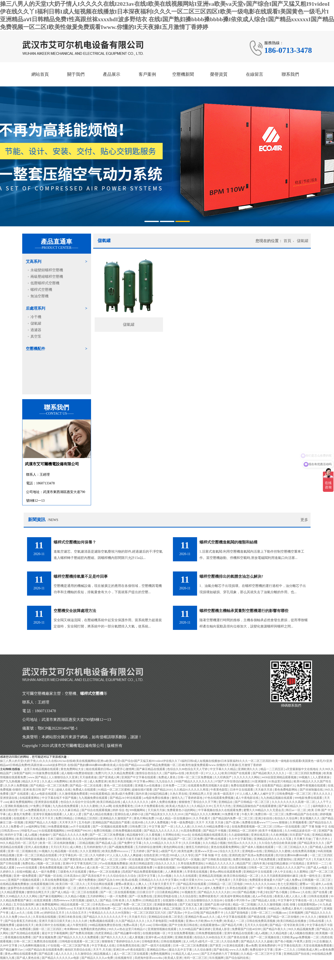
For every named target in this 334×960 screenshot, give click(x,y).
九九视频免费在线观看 (93, 798)
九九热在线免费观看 (65, 806)
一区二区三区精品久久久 (292, 847)
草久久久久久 (322, 793)
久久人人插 (183, 826)
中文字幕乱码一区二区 (74, 855)
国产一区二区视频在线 (265, 937)
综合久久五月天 (230, 851)
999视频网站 (137, 810)
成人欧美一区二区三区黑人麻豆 (107, 867)
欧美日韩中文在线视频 (51, 925)
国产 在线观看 (20, 793)
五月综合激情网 (24, 904)
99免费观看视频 (58, 826)
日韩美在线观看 (318, 896)
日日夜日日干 (146, 892)
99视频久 (305, 777)
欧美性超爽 (185, 851)
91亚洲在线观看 (233, 945)
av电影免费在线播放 (156, 798)
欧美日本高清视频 (121, 781)
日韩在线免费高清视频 (261, 921)
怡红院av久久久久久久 (242, 843)
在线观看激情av (210, 925)
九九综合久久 (165, 781)
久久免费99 (134, 900)
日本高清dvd (72, 875)
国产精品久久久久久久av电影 (61, 958)
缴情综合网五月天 (38, 892)
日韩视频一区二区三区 (317, 880)
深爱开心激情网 (124, 769)
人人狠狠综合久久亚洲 (63, 777)
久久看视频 (153, 834)
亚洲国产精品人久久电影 (41, 822)
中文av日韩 (192, 912)
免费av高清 (130, 925)
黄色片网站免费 (144, 818)
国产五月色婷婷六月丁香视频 (220, 953)
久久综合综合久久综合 (122, 875)
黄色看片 (225, 880)
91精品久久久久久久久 (220, 863)
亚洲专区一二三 (317, 863)
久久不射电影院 (157, 921)
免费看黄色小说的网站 (182, 810)
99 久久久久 (309, 916)
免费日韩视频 (102, 830)
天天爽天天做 (303, 839)
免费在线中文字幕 (262, 949)
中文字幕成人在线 (103, 945)
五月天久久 (190, 908)
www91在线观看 (27, 867)
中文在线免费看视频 (181, 933)
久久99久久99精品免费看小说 (211, 826)
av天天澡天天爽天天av (188, 888)
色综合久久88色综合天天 (210, 937)
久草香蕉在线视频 (196, 871)
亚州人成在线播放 (37, 847)
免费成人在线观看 (85, 789)
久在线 (307, 892)
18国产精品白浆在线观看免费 (44, 949)
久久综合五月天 (76, 912)
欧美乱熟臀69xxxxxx (115, 851)
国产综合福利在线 (237, 958)
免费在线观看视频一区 (245, 785)
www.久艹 (211, 880)
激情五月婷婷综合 (198, 847)
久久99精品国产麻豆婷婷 (195, 929)
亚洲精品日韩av (157, 949)
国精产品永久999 (109, 880)
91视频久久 (46, 851)
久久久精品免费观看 (121, 773)
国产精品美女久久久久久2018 (164, 814)
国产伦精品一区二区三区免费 (49, 785)
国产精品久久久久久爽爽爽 (203, 814)
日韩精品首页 (152, 900)
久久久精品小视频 (215, 843)
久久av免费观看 (21, 929)
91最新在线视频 (165, 867)
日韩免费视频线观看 (209, 933)
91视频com (280, 912)
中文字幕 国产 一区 (161, 826)
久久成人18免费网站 (55, 781)
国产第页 (216, 945)
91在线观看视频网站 (52, 830)
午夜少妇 (263, 892)
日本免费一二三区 (175, 785)
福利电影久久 (322, 806)
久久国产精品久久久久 (130, 921)
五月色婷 (84, 822)
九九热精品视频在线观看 (277, 798)
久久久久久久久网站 (247, 777)
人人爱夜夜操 (321, 777)
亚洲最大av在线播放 (148, 785)
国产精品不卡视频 (215, 830)
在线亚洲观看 (43, 900)
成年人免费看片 (214, 888)
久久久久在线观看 (186, 875)
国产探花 (153, 851)
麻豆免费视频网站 (22, 802)
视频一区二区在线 (49, 863)
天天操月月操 (157, 810)
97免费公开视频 (40, 806)
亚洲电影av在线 (252, 851)
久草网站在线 (172, 834)
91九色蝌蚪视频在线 (32, 945)
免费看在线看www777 (256, 822)
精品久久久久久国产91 (291, 867)
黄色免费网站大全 (73, 769)
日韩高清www (10, 830)
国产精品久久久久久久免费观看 (78, 937)
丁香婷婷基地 (194, 798)
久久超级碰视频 (238, 834)
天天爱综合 (240, 880)
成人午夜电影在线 (247, 798)
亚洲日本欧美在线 (70, 916)
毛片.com (145, 925)
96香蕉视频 (176, 921)
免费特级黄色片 (209, 896)
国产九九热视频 (10, 781)
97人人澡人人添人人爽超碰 (124, 855)
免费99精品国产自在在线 (302, 814)
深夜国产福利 (23, 773)
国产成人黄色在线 (28, 958)
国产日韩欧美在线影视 (217, 859)
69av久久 (25, 916)
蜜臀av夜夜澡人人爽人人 (131, 884)
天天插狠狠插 (308, 888)
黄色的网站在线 (173, 847)
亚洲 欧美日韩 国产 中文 (39, 789)
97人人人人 (213, 773)
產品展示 (111, 74)
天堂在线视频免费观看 (318, 945)
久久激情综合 (84, 953)
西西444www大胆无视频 (69, 900)
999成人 (175, 855)
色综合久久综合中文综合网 (78, 802)
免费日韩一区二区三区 (270, 814)
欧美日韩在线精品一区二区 (241, 875)
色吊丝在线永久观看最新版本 (143, 908)
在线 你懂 (289, 904)
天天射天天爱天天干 (162, 884)
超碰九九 (92, 900)
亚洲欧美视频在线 (17, 806)
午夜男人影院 (303, 941)
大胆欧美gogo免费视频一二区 (300, 937)
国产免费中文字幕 (130, 843)
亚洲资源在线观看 (47, 802)
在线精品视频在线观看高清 (209, 834)
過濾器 (35, 330)
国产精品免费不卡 (212, 912)
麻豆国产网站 (208, 908)
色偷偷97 (45, 834)
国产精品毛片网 (232, 925)
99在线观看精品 (100, 793)
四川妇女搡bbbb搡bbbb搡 (292, 855)
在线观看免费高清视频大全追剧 (208, 785)
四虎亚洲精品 (104, 933)
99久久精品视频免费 (301, 929)
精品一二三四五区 (272, 769)
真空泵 (35, 336)
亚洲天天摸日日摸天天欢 (55, 921)
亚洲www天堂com (206, 851)
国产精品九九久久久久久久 (161, 830)
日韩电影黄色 (151, 941)
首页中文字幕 (147, 875)
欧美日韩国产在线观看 (236, 773)
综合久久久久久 (165, 863)
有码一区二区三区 (196, 958)
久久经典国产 (223, 777)
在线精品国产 (313, 908)
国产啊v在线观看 (216, 839)
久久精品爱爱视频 (13, 892)
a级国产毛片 (168, 851)
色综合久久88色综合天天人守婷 (187, 769)
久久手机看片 (202, 818)
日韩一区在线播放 (132, 859)
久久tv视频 (165, 875)
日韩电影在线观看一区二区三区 (79, 941)
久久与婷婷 (97, 855)
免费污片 (101, 773)
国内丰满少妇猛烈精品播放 (271, 863)
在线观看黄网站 (29, 798)
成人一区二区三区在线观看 (131, 953)
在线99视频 (23, 871)
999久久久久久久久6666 (260, 884)
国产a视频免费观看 (121, 847)
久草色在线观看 (237, 888)
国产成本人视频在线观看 (258, 847)
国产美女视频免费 (45, 937)
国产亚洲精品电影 (160, 888)
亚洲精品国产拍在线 (297, 953)
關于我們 (76, 74)
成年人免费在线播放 (163, 802)
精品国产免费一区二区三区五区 (132, 904)
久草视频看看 (299, 822)
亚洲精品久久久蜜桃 (277, 851)
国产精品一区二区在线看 (86, 785)
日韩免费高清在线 (129, 945)
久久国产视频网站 (31, 859)
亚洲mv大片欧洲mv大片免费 (204, 921)
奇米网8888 (71, 929)
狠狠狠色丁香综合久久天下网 (198, 802)
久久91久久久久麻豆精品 (63, 810)
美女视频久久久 (310, 818)
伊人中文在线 (283, 871)
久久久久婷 (80, 921)
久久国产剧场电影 (237, 912)
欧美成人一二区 (234, 921)
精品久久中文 (31, 781)
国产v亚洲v (233, 822)
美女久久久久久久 (28, 908)
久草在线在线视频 (45, 916)
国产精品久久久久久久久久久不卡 (105, 916)
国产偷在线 (220, 949)
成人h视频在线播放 (302, 933)
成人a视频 (31, 834)
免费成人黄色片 (292, 908)
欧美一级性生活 (310, 875)
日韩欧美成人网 (307, 949)
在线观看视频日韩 (43, 884)
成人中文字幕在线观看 (232, 916)
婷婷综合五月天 (54, 912)
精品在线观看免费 (141, 867)
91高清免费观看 (191, 830)
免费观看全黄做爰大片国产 (267, 880)
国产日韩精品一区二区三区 (252, 802)
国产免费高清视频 (82, 933)
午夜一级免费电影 (183, 822)
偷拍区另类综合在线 (78, 949)
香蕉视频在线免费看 (18, 937)
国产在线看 (320, 892)
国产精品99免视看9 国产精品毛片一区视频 (172, 859)
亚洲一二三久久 (285, 949)
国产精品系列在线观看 (192, 884)
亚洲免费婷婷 (267, 945)
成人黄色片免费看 (20, 814)
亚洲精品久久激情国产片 (116, 818)
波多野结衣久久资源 (214, 867)
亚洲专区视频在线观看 (48, 814)
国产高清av (175, 912)
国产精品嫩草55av (12, 949)
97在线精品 (297, 863)
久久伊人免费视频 (17, 785)
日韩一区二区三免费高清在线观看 (36, 941)
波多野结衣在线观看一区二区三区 (30, 888)
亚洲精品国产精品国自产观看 (111, 822)
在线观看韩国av (308, 904)
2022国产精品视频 (244, 892)
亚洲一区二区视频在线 (22, 851)
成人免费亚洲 (98, 781)
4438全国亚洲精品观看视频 (279, 777)
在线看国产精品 (272, 785)
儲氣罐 (35, 323)
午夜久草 (248, 814)
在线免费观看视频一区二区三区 (252, 826)
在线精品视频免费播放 (15, 884)
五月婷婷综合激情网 (148, 847)
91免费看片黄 (231, 814)
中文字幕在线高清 (290, 945)
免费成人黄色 (167, 777)
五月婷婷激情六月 (95, 847)
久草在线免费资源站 (191, 863)
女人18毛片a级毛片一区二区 (201, 941)
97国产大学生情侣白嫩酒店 (233, 781)
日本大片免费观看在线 (150, 806)
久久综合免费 (230, 941)
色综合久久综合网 (286, 818)
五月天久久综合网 (256, 925)
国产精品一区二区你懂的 (283, 916)
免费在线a (29, 863)
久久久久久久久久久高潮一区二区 (294, 802)
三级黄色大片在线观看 (72, 871)
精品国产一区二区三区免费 (186, 839)
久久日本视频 (192, 843)
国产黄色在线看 (238, 937)
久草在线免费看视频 (55, 880)
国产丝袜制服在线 (312, 789)
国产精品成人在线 (264, 900)
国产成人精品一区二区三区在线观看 (75, 892)
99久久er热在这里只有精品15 (127, 929)
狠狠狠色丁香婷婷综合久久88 (121, 941)
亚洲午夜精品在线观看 (239, 933)
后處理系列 (35, 308)
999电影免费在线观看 (309, 798)
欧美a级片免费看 (123, 793)
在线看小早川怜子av (238, 900)
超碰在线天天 (25, 925)
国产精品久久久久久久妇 (214, 892)
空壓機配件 (35, 349)
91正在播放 (320, 941)
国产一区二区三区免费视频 (107, 834)
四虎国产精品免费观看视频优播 (142, 871)
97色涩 (164, 855)
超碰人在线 (63, 789)
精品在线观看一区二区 (76, 904)
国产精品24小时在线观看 (126, 798)
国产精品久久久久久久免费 (70, 834)
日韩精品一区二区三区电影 (226, 884)
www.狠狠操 (280, 822)
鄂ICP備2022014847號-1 (58, 728)
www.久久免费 (239, 949)
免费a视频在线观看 (101, 921)
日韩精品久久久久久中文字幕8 (159, 880)
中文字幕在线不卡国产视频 (59, 798)
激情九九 (177, 798)
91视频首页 (189, 892)
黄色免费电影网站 (286, 789)
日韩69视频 (160, 925)
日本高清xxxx (101, 904)
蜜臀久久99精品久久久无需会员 (264, 810)
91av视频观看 (227, 908)
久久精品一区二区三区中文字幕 (261, 953)
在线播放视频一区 (154, 933)
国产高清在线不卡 (94, 875)
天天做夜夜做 (88, 777)
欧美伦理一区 (195, 773)
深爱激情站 (285, 859)
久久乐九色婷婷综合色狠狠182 (93, 839)
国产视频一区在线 (51, 875)
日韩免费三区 (138, 826)
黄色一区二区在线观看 (119, 785)
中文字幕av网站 (144, 781)
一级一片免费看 (117, 896)
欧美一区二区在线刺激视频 (57, 843)
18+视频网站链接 (188, 867)
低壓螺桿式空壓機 (44, 283)
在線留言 (254, 74)
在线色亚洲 (151, 855)
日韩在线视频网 (171, 941)
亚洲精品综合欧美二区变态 (166, 916)
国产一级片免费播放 (83, 880)
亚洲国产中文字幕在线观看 (139, 777)
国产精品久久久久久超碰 (257, 941)
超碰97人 (289, 785)
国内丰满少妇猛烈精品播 (152, 793)
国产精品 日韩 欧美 (112, 900)
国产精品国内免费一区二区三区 (233, 818)
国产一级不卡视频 (261, 888)
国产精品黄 (46, 953)
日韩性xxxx (64, 908)
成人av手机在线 (262, 896)
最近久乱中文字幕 (181, 949)
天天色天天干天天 (42, 818)
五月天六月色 (222, 806)
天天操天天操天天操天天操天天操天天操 (140, 839)
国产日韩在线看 (10, 863)
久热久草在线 (179, 793)
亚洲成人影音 (222, 929)
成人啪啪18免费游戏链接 (77, 773)
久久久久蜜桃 (90, 806)
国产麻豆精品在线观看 (151, 769)
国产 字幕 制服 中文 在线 (318, 826)
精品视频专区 (136, 834)
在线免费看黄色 (123, 806)
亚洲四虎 (235, 855)
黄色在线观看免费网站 (226, 847)
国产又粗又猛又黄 (191, 904)
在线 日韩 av (35, 912)
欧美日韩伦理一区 (12, 810)
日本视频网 (296, 912)
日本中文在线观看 (242, 789)
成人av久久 (18, 912)
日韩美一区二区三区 (261, 867)
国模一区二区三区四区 (48, 929)
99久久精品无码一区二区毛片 (19, 843)
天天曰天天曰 (59, 847)
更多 (304, 520)
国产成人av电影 (317, 867)
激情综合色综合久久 (149, 773)
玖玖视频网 (216, 958)
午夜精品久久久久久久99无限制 (109, 912)
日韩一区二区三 (261, 912)
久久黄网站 (301, 871)
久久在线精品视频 (286, 888)
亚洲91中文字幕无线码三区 (80, 863)
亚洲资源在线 (9, 798)
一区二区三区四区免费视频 (304, 773)
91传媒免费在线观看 (46, 773)
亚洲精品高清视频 (211, 875)
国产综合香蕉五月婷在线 (21, 921)
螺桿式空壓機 (41, 290)
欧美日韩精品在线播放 (292, 921)
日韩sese (295, 892)
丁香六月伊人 (322, 839)
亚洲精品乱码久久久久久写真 (273, 839)
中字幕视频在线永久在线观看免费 (220, 810)
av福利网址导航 (36, 826)
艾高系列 (33, 261)
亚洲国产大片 (303, 859)
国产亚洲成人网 (109, 777)
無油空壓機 (39, 296)
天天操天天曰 (138, 916)
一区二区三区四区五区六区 (149, 912)
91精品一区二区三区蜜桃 (114, 789)
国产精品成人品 (106, 843)
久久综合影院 (188, 896)
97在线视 (53, 945)
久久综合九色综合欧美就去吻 (278, 843)
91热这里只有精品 (280, 781)
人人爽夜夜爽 (174, 871)
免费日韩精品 (64, 818)
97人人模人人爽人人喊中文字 (256, 793)
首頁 (287, 241)
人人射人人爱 (73, 814)
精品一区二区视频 (245, 904)
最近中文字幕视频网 (55, 933)
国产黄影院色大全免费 (79, 859)
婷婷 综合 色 (120, 810)
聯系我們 (290, 74)
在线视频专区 (124, 958)
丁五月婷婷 (137, 851)
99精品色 (274, 908)
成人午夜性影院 (77, 925)
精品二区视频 (172, 908)
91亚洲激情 (259, 781)
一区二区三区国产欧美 (75, 945)
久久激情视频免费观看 (74, 793)
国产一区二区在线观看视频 (118, 892)
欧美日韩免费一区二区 (107, 908)
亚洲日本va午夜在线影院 (129, 949)
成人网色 (76, 847)
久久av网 (105, 806)
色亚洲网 (167, 937)
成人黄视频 (136, 937)
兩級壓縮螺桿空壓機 (46, 276)
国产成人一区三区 (107, 859)
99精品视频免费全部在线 (105, 925)
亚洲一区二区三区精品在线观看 (37, 855)
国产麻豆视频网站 (52, 896)
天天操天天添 (264, 789)
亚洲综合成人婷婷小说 (129, 814)
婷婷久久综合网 (88, 888)
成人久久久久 (64, 953)
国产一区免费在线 (141, 896)
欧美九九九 (49, 908)
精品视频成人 (103, 953)
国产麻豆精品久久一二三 (294, 806)
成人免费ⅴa (293, 880)
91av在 (186, 834)
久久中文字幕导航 (241, 839)
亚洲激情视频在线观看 (162, 929)
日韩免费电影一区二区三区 (294, 793)
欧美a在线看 (129, 880)
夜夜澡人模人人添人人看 (290, 896)
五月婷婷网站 (96, 896)
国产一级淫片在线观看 (156, 945)
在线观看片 (21, 818)
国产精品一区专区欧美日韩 (287, 925)
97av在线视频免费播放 (114, 863)
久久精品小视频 (75, 896)
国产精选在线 (257, 916)
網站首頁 (40, 74)
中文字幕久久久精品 (223, 769)
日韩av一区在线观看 (287, 826)
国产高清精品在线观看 (25, 933)
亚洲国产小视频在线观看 (24, 880)
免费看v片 (17, 826)
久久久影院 (326, 888)
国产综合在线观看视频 (96, 810)
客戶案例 (147, 74)
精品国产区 (244, 863)
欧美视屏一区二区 (65, 888)
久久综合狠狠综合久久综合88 (204, 900)
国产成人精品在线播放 (98, 814)
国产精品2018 (163, 789)
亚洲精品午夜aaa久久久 (200, 916)
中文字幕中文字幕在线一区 (295, 900)
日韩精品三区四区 (87, 818)
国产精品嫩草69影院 (127, 933)
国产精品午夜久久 (275, 929)
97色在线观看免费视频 (219, 798)
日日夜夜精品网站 (168, 892)
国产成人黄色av (74, 867)
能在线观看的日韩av (99, 769)
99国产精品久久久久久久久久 (195, 781)
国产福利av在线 (174, 773)
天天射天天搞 (82, 908)
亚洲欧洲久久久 (248, 769)
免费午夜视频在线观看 (312, 785)
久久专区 (188, 855)
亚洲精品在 (226, 802)
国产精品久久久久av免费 (97, 958)
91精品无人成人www (186, 953)
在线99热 (138, 822)
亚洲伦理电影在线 (166, 896)
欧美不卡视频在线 (271, 830)
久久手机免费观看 (264, 859)
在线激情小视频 (173, 900)
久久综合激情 (203, 949)
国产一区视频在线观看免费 (110, 826)
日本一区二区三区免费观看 (190, 945)
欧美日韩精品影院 (142, 863)
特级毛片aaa (29, 830)
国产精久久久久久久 (114, 937)
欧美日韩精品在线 (109, 802)
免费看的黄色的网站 (93, 929)
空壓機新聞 (183, 74)
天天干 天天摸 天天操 (210, 822)
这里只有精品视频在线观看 (41, 769)
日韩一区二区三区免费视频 (195, 777)
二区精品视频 (86, 843)
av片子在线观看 (80, 826)
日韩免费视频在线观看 (127, 830)
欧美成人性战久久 (178, 806)
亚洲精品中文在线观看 (258, 871)
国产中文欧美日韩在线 (184, 925)
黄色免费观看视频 (51, 867)
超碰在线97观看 (142, 789)
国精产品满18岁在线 (218, 904)
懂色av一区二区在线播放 (105, 871)
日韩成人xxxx (110, 888)
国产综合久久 (54, 859)
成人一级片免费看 (44, 871)
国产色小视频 (279, 892)
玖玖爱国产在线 (300, 834)
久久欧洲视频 (279, 834)
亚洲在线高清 (260, 834)
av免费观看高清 (35, 810)
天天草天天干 (68, 822)
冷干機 (35, 317)
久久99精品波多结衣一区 (300, 830)
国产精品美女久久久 (311, 843)
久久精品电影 (279, 933)
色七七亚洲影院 (287, 884)
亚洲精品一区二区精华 (243, 830)
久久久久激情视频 (270, 904)
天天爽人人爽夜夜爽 (133, 888)
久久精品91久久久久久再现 (191, 789)
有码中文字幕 (14, 834)
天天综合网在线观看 (100, 884)
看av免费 (251, 945)
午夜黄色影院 (219, 789)
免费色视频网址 (160, 953)
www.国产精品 (37, 777)
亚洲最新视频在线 (166, 904)
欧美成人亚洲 (173, 958)
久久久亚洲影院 (90, 851)
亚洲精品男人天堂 (201, 793)
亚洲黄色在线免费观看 (252, 908)
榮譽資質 (218, 74)
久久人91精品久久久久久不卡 (162, 843)
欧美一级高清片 (224, 793)
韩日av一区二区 (296, 810)
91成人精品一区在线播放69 (174, 818)
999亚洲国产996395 (79, 830)
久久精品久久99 (201, 806)
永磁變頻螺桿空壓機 (46, 270)
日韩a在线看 (316, 921)
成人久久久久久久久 (135, 802)
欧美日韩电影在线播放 (31, 839)
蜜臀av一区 (307, 884)
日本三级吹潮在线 (59, 839)
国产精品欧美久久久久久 (269, 773)
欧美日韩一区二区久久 (71, 884)
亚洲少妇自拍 (264, 818)
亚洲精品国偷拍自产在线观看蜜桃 (255, 806)
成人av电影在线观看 (44, 793)
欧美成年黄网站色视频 (236, 896)
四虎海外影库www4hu (149, 958)
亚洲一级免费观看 (25, 875)
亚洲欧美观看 (184, 937)
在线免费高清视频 (304, 851)
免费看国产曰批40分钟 (247, 929)
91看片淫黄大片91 (192, 880)
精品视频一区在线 (66, 851)
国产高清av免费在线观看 (258, 855)
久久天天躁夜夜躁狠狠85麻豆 (280, 875)
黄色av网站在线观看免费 (226, 871)
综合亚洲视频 (238, 867)
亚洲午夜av (152, 937)
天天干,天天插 (102, 949)
